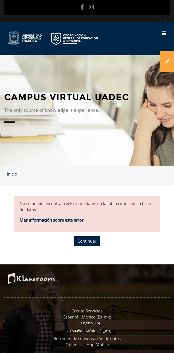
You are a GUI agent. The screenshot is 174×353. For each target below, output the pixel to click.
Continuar (87, 241)
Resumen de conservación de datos (87, 338)
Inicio (12, 174)
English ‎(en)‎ (90, 322)
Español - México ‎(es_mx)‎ (87, 317)
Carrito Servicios (87, 311)
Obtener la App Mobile (87, 344)
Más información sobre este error (51, 220)
